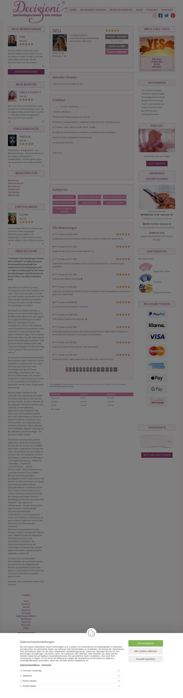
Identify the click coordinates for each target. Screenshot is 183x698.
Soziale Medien (29, 686)
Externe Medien (30, 681)
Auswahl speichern (145, 659)
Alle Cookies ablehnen (145, 651)
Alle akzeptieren (146, 643)
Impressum (46, 665)
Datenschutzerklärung (29, 665)
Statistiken (27, 676)
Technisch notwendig (32, 671)
